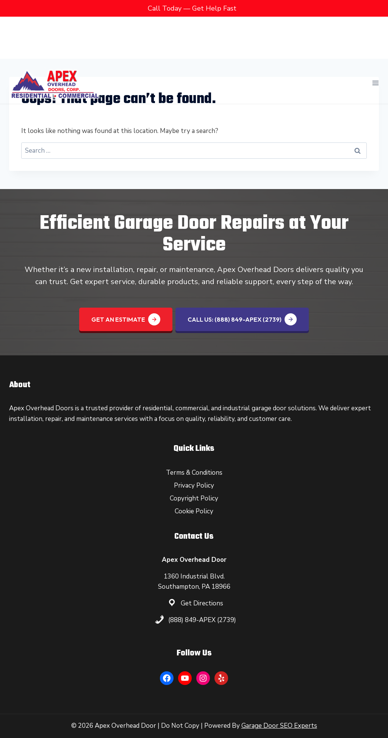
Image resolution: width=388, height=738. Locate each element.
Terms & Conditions (194, 472)
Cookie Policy (194, 511)
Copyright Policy (194, 498)
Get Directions (202, 603)
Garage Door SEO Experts (279, 725)
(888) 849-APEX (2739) (202, 620)
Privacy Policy (194, 485)
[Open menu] (375, 37)
